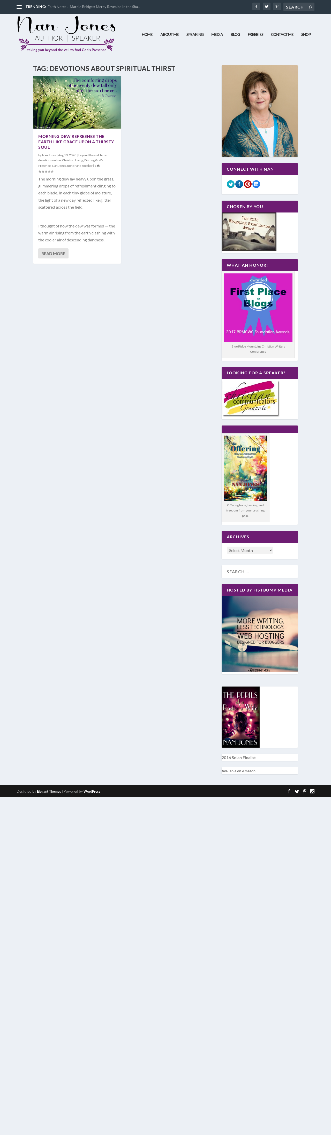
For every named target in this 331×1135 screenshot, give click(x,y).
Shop (306, 34)
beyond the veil (88, 155)
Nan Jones (49, 155)
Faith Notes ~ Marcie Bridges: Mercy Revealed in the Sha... (94, 6)
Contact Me (282, 34)
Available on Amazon (238, 771)
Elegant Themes (49, 791)
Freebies (255, 34)
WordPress (92, 791)
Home (147, 34)
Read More (53, 253)
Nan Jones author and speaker (72, 166)
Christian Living (72, 160)
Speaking (195, 34)
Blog (235, 34)
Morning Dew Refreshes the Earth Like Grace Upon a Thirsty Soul (76, 141)
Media (217, 34)
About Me (169, 34)
